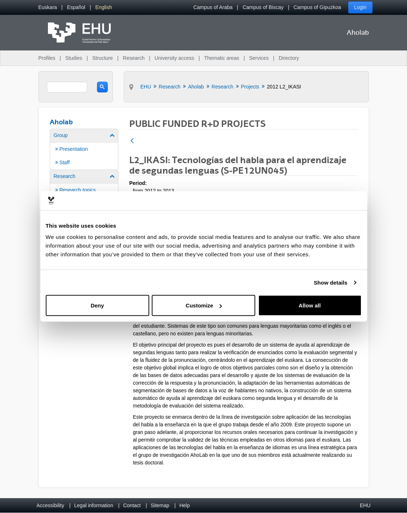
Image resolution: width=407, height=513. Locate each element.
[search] (67, 87)
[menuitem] (48, 7)
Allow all (310, 305)
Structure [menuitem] (102, 58)
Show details (330, 282)
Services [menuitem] (259, 58)
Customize (204, 305)
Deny (97, 305)
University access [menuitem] (174, 58)
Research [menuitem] (134, 58)
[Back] (132, 141)
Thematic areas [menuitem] (221, 58)
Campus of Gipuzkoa (317, 7)
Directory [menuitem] (288, 58)
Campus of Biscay (263, 7)
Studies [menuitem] (73, 58)
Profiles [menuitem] (47, 58)
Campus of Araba (212, 7)
